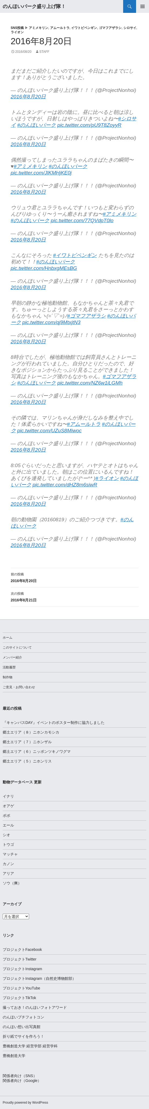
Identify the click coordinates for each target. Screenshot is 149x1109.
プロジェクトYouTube (21, 988)
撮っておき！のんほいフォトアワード (35, 1007)
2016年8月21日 (74, 596)
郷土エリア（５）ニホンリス (27, 761)
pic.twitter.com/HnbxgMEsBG (44, 268)
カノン (8, 864)
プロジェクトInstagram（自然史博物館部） (39, 978)
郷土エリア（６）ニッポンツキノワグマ (37, 751)
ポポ (6, 815)
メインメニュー (142, 6)
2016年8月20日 (28, 96)
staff (44, 52)
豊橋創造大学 (14, 1056)
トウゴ (8, 844)
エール (8, 825)
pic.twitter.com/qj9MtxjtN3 (51, 322)
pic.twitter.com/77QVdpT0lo (82, 220)
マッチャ (10, 854)
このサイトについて (17, 647)
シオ (6, 835)
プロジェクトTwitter (19, 959)
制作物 (7, 677)
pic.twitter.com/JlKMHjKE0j (41, 173)
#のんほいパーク (36, 125)
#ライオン (107, 478)
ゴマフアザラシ (110, 28)
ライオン (17, 32)
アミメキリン (38, 28)
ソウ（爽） (12, 883)
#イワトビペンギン (75, 255)
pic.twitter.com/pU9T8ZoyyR (89, 125)
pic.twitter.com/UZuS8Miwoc (49, 430)
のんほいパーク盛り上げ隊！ (34, 6)
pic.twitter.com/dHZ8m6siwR (65, 484)
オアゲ (8, 806)
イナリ (8, 796)
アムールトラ (60, 28)
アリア (8, 873)
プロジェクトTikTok (19, 998)
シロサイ (129, 28)
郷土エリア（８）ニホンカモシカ (31, 732)
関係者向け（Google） (22, 1080)
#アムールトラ (84, 424)
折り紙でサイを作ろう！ (23, 1036)
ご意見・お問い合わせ (19, 687)
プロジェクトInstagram (22, 969)
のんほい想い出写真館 (21, 1027)
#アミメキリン (30, 166)
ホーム (7, 637)
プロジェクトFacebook (22, 949)
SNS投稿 (17, 28)
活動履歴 (9, 667)
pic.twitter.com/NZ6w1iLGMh (90, 383)
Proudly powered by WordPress (25, 1102)
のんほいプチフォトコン (23, 1017)
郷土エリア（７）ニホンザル (27, 742)
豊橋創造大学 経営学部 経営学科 (30, 1046)
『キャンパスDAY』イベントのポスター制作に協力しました (54, 722)
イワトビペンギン (84, 28)
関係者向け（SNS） (20, 1076)
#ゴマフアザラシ (86, 316)
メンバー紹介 (12, 657)
